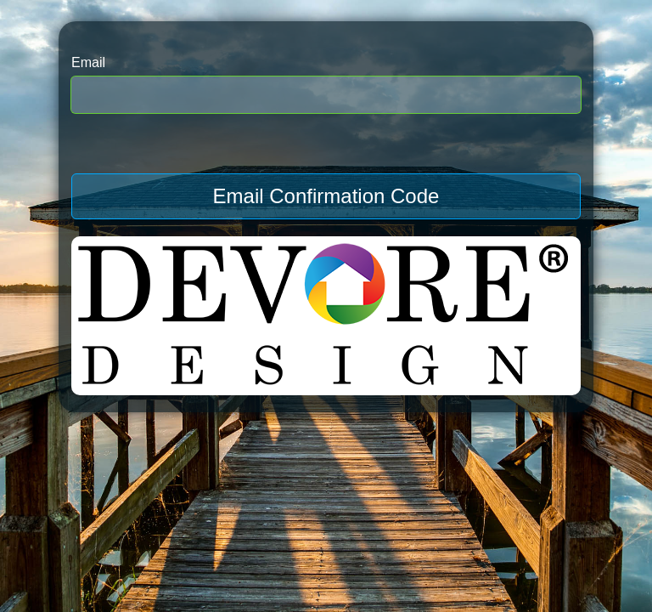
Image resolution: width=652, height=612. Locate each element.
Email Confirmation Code (326, 195)
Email (88, 62)
